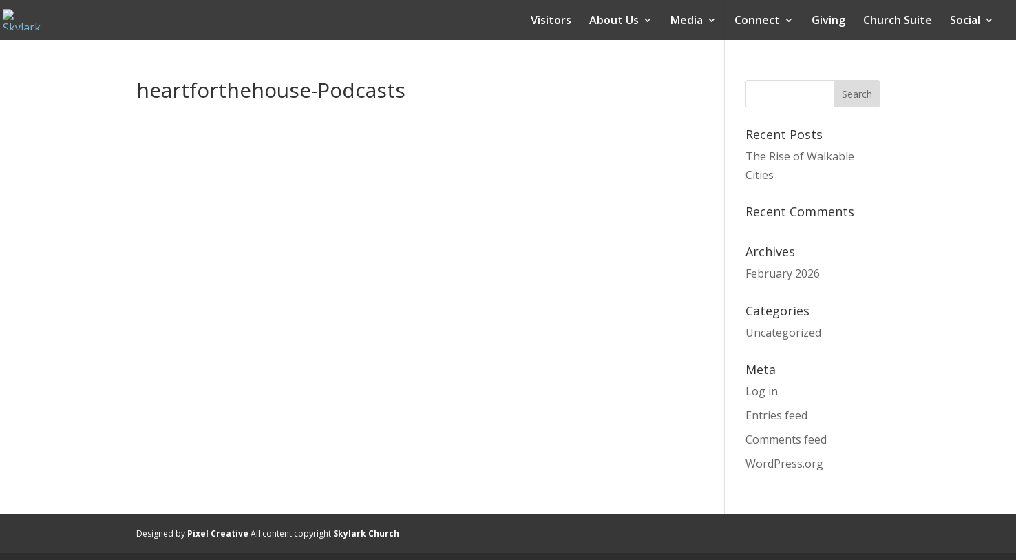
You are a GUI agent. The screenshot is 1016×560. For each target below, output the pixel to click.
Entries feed (776, 415)
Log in (761, 391)
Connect (757, 21)
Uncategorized (783, 332)
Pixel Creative (217, 533)
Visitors (551, 21)
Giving (828, 21)
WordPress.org (784, 463)
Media (686, 21)
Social (965, 21)
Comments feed (786, 439)
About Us (614, 21)
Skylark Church (366, 533)
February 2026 (782, 273)
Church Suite (897, 21)
